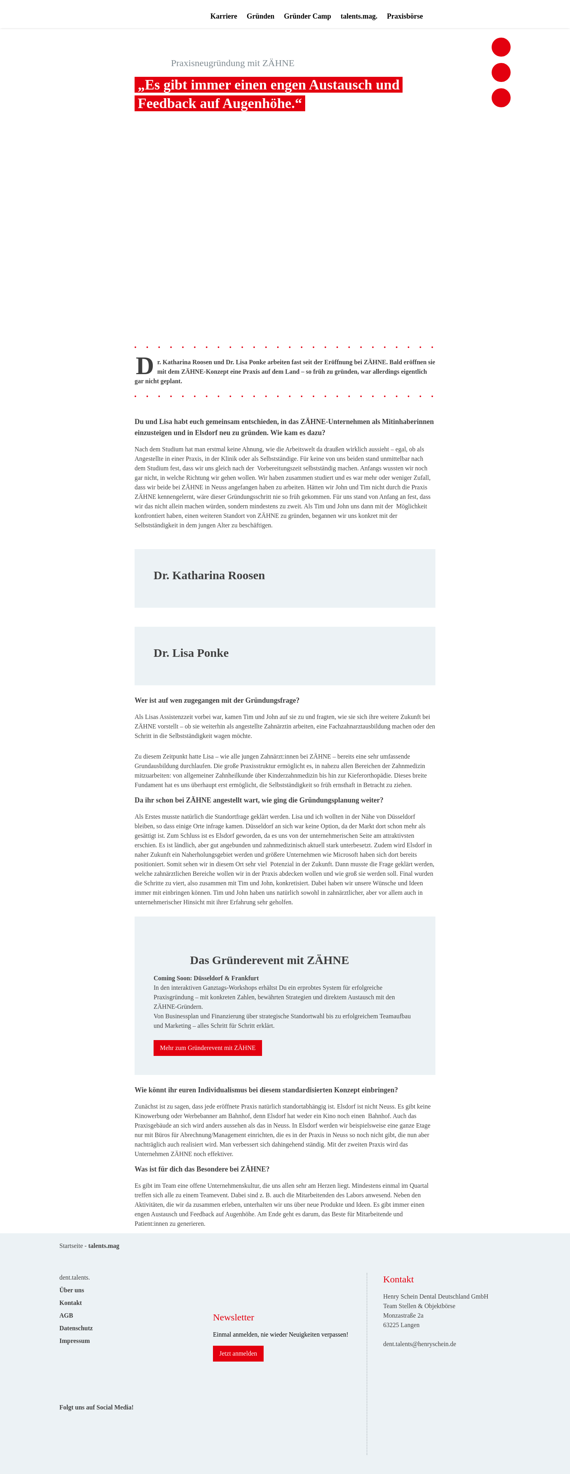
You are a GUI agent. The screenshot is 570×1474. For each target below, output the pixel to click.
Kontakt (70, 1302)
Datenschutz (76, 1328)
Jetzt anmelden (238, 1353)
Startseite (71, 1245)
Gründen (260, 16)
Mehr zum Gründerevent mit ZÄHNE (208, 1047)
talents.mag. (358, 16)
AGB (66, 1315)
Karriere (224, 16)
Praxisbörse (405, 16)
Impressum (74, 1340)
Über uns (71, 1290)
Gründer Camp (307, 16)
